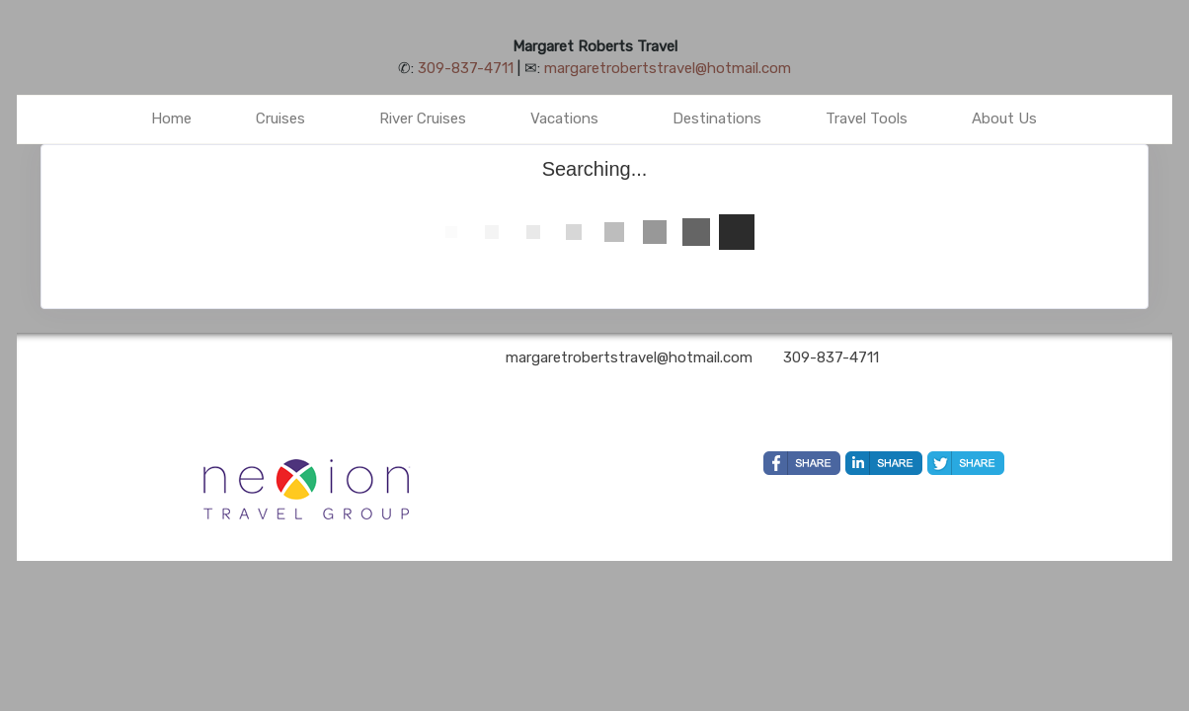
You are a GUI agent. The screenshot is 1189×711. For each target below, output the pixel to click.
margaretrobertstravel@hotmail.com (667, 68)
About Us (1004, 118)
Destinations (717, 118)
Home (171, 118)
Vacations (564, 118)
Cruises (280, 118)
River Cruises (422, 118)
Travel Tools (867, 118)
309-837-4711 (466, 68)
